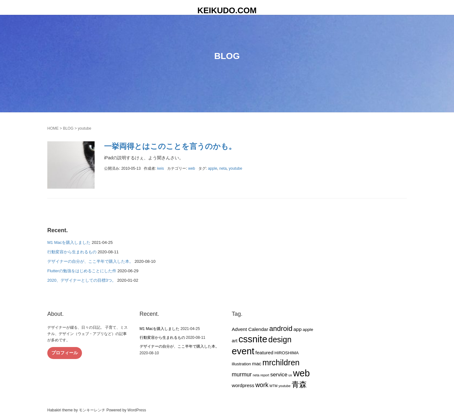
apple (212, 168)
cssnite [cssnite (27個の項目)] (252, 339)
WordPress (136, 410)
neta (222, 168)
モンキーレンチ (92, 410)
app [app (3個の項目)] (298, 329)
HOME (53, 128)
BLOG (68, 128)
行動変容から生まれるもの (71, 252)
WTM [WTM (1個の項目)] (273, 386)
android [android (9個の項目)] (280, 329)
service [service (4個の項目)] (278, 374)
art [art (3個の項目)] (234, 340)
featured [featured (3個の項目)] (264, 352)
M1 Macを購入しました (68, 242)
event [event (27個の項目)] (243, 351)
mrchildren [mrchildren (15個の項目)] (281, 362)
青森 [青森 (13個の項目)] (299, 384)
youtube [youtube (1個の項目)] (284, 386)
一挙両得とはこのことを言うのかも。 (170, 146)
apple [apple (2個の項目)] (308, 329)
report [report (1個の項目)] (264, 375)
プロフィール (64, 352)
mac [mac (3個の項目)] (256, 363)
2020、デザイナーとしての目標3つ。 (81, 280)
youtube (235, 168)
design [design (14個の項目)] (280, 339)
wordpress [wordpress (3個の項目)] (243, 385)
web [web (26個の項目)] (301, 373)
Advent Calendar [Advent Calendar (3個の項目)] (250, 329)
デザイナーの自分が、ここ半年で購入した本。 (90, 261)
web (191, 168)
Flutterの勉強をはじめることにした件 (81, 270)
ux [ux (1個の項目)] (290, 375)
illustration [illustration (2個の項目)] (241, 364)
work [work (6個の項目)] (261, 384)
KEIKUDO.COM (227, 10)
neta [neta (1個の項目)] (256, 375)
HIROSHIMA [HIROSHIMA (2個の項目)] (286, 352)
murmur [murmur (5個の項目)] (242, 374)
